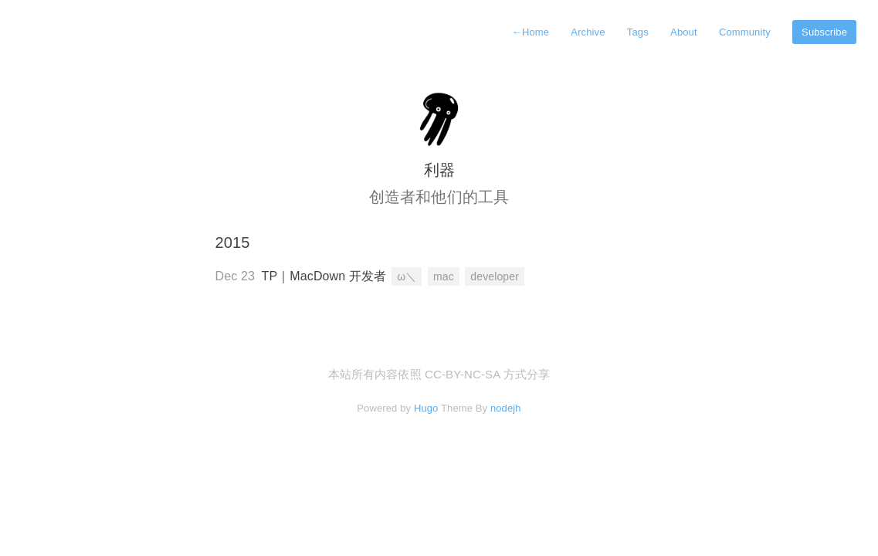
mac (443, 276)
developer (494, 276)
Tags (638, 32)
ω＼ (406, 276)
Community (745, 32)
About (683, 32)
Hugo (426, 408)
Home (530, 32)
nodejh (505, 408)
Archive (588, 32)
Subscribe (824, 32)
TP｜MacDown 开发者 (324, 276)
